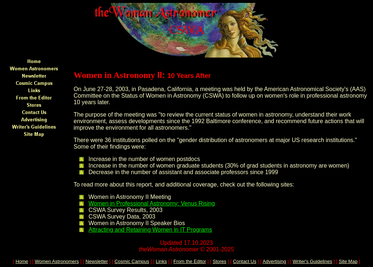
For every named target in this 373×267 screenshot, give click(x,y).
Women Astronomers (57, 261)
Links (161, 261)
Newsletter (97, 261)
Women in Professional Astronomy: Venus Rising (152, 203)
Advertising (274, 261)
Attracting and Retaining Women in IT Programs (150, 230)
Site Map (348, 261)
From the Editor (189, 261)
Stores (220, 261)
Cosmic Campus (131, 261)
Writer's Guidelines (312, 261)
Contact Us (244, 261)
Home (22, 261)
